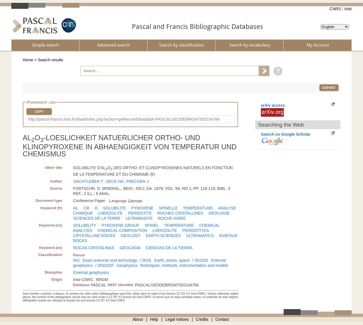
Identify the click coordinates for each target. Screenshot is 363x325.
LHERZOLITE (110, 213)
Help (154, 319)
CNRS (335, 9)
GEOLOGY (130, 235)
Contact (222, 319)
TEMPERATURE (198, 208)
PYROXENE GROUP (120, 225)
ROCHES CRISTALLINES (180, 213)
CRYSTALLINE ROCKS (94, 235)
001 (76, 260)
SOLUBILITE (114, 208)
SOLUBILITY (84, 225)
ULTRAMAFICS (200, 235)
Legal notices (177, 319)
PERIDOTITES (195, 230)
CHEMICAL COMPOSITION (122, 230)
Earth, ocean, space (172, 260)
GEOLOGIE (219, 213)
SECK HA (114, 181)
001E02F (106, 265)
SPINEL (152, 225)
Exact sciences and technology (110, 260)
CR (86, 208)
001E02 (201, 260)
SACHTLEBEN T (88, 181)
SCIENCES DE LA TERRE (96, 218)
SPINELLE (168, 208)
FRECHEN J (137, 181)
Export (328, 87)
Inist (348, 9)
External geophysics (91, 272)
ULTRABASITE (139, 218)
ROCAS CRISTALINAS (93, 248)
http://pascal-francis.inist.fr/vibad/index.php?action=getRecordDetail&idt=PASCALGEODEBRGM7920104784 (124, 119)
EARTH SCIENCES (163, 235)
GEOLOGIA (130, 248)
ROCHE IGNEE (172, 218)
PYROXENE (142, 208)
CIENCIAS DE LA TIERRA (169, 248)
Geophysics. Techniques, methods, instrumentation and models (172, 265)
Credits (202, 319)
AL (75, 208)
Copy (39, 111)
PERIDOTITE (140, 213)
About (137, 319)
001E (146, 260)
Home (28, 60)
